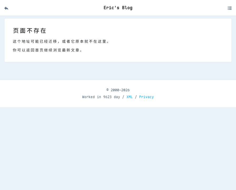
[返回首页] (6, 8)
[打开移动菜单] (230, 8)
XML (129, 97)
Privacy (146, 97)
